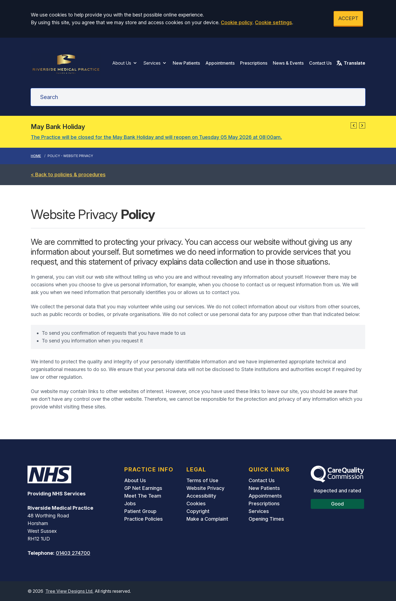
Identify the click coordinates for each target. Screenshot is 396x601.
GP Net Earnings (143, 488)
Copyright (198, 511)
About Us (125, 63)
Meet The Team (142, 496)
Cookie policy (236, 22)
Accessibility (201, 496)
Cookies (196, 503)
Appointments (220, 63)
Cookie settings (273, 22)
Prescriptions (253, 63)
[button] (354, 125)
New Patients (186, 63)
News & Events (288, 63)
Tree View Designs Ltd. (69, 591)
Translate (350, 63)
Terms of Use (202, 480)
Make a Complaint (207, 519)
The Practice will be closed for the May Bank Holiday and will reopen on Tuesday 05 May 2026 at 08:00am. (156, 137)
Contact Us (320, 63)
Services (155, 63)
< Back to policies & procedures (68, 174)
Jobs (130, 503)
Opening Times (266, 519)
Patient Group (140, 511)
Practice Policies (143, 519)
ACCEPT (348, 18)
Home (36, 156)
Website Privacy (205, 488)
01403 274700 (73, 553)
